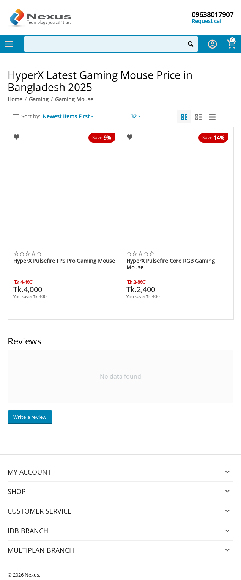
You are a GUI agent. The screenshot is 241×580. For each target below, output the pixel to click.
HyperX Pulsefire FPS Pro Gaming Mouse (64, 261)
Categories (9, 44)
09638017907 (212, 14)
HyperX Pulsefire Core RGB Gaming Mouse (170, 264)
